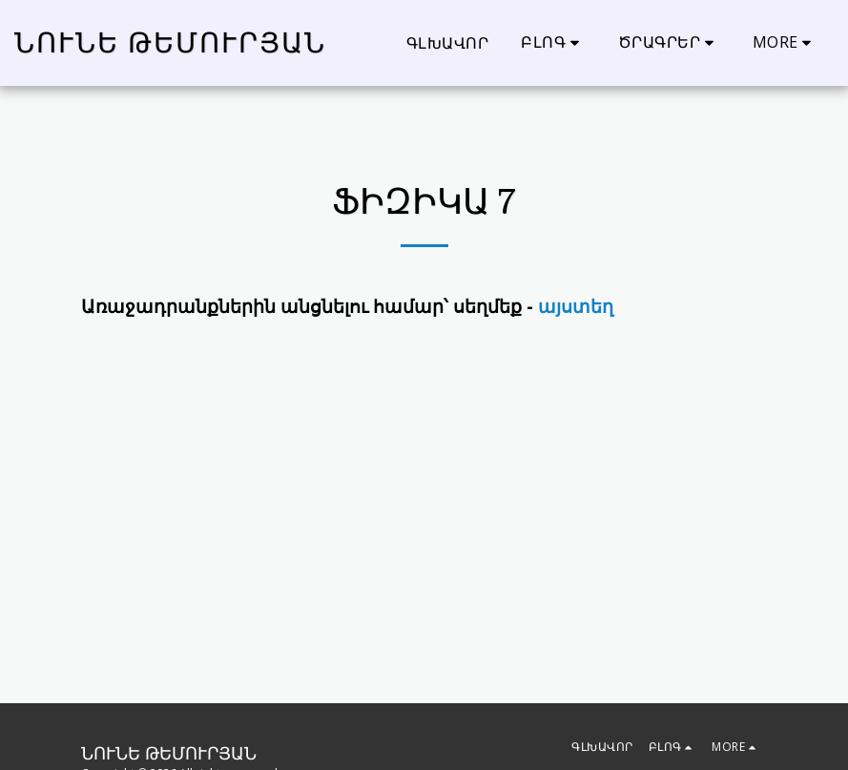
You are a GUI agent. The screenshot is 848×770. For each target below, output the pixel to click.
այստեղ (575, 306)
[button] (553, 42)
